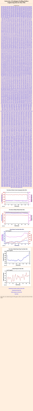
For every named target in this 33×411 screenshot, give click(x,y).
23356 (7, 181)
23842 (9, 185)
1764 (27, 32)
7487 (15, 81)
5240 (29, 55)
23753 (24, 184)
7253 (8, 79)
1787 (2, 34)
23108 (2, 180)
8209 (31, 92)
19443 (16, 148)
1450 (23, 25)
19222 (24, 146)
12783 (19, 128)
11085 (21, 109)
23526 (2, 183)
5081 (6, 47)
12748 (26, 126)
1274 (12, 22)
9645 (4, 102)
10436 (12, 104)
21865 (19, 166)
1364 (8, 25)
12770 (26, 127)
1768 (4, 33)
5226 (2, 55)
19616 (16, 149)
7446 (10, 81)
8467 (27, 96)
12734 (7, 126)
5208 (31, 53)
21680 (19, 164)
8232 (23, 93)
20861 (2, 159)
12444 (26, 115)
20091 (28, 152)
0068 (4, 9)
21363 (28, 161)
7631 (31, 84)
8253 (4, 94)
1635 (23, 29)
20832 (26, 158)
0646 (4, 13)
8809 (10, 98)
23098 (28, 179)
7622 (29, 84)
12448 (5, 116)
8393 (23, 95)
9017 (31, 98)
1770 (8, 33)
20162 (7, 154)
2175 (17, 36)
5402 (12, 61)
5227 (4, 55)
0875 (4, 16)
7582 (4, 83)
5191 (8, 53)
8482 (12, 97)
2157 (15, 35)
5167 (25, 51)
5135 (8, 50)
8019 (8, 88)
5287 (13, 57)
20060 (19, 152)
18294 (12, 138)
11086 (23, 109)
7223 (31, 78)
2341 (12, 38)
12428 (12, 115)
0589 (8, 12)
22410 (7, 172)
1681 (23, 30)
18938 (31, 143)
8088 (8, 89)
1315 (8, 23)
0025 (8, 7)
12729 (31, 125)
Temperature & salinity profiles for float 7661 (16, 288)
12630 (5, 122)
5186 (29, 52)
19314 (7, 147)
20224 (24, 154)
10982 (14, 106)
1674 (13, 30)
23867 (21, 185)
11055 (21, 108)
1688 (6, 31)
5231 (12, 55)
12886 (26, 130)
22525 (12, 173)
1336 (6, 24)
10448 (24, 104)
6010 (25, 63)
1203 (21, 21)
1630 (13, 29)
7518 (21, 81)
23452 (2, 182)
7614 (19, 84)
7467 (13, 81)
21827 (26, 165)
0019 (2, 7)
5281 (4, 57)
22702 (28, 174)
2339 (8, 38)
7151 (21, 76)
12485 (14, 118)
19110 (21, 145)
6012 (29, 63)
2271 (19, 37)
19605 (12, 149)
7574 (29, 82)
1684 (29, 30)
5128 (27, 49)
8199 (13, 92)
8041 (15, 88)
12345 (31, 111)
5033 (15, 44)
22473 (19, 172)
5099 (6, 48)
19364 (26, 147)
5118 (8, 49)
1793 (12, 34)
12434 (24, 115)
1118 (19, 18)
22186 (7, 170)
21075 (9, 160)
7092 (21, 75)
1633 (19, 29)
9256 (29, 99)
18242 (5, 138)
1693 (13, 31)
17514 (7, 134)
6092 (23, 64)
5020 (23, 43)
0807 (2, 14)
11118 (20, 111)
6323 (11, 68)
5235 (19, 55)
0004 (8, 6)
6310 (8, 68)
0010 (17, 6)
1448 (19, 25)
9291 (17, 100)
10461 (7, 105)
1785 (29, 33)
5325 (6, 59)
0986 (8, 17)
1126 (4, 19)
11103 (26, 110)
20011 (31, 151)
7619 (25, 84)
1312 (2, 23)
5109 (25, 48)
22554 (19, 173)
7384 (12, 80)
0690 (21, 13)
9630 (23, 101)
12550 (14, 119)
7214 (17, 78)
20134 (19, 153)
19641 (21, 149)
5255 (25, 56)
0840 (8, 15)
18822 (31, 142)
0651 (12, 13)
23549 (9, 183)
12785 (24, 128)
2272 (21, 37)
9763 (21, 103)
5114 (2, 49)
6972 (8, 74)
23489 (19, 182)
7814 (27, 86)
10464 (12, 105)
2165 (29, 35)
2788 (13, 39)
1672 (10, 30)
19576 (31, 148)
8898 (21, 98)
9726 (27, 102)
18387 (16, 139)
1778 (15, 33)
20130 (14, 153)
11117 (18, 111)
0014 (25, 6)
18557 (16, 140)
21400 (7, 162)
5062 (2, 46)
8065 (23, 88)
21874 (24, 166)
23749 (21, 184)
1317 (12, 23)
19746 (12, 150)
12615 (31, 120)
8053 (21, 88)
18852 (9, 143)
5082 (8, 47)
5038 (25, 44)
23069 (14, 179)
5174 (8, 52)
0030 (15, 7)
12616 (2, 121)
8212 (6, 93)
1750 (31, 31)
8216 (13, 93)
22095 (14, 169)
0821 (8, 14)
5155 (2, 51)
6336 (21, 68)
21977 (12, 168)
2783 (4, 39)
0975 (4, 17)
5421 (8, 62)
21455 (21, 162)
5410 (17, 61)
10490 (26, 105)
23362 (9, 181)
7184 (27, 77)
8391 (19, 95)
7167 (17, 77)
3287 (10, 42)
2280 (6, 38)
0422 (2, 10)
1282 (27, 22)
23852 (14, 185)
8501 (29, 97)
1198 (11, 21)
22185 (5, 170)
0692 (25, 13)
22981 (16, 178)
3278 (23, 41)
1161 (12, 20)
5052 (17, 45)
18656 (9, 141)
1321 (17, 23)
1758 (15, 32)
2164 (27, 35)
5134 (6, 50)
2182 (29, 36)
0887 (19, 16)
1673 (12, 30)
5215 (13, 54)
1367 (13, 25)
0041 (31, 7)
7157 (2, 77)
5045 (4, 45)
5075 (25, 46)
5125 (21, 49)
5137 (12, 50)
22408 (5, 172)
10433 (5, 104)
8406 (2, 96)
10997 (17, 107)
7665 (23, 85)
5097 (4, 48)
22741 (21, 175)
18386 (14, 139)
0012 (21, 6)
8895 (17, 98)
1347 (25, 24)
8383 (12, 95)
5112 (29, 48)
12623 (19, 121)
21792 (7, 165)
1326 (25, 23)
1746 (23, 31)
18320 (21, 138)
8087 (6, 89)
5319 (25, 58)
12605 (7, 120)
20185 (14, 154)
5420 (6, 62)
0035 (25, 7)
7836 (31, 86)
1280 (23, 22)
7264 (23, 79)
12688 (14, 124)
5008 (31, 42)
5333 (21, 59)
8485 (15, 97)
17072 (9, 131)
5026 (2, 44)
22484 (26, 172)
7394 (15, 80)
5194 (13, 53)
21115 (14, 160)
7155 (29, 76)
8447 (15, 96)
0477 (23, 10)
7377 (4, 80)
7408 (25, 80)
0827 (15, 14)
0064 (27, 8)
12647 (14, 123)
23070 (16, 179)
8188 (29, 91)
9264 (4, 100)
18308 (19, 138)
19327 (12, 147)
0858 (27, 15)
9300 (25, 100)
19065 (28, 144)
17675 (2, 135)
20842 (31, 158)
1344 (19, 24)
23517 (31, 182)
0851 (13, 15)
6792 (2, 72)
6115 (15, 65)
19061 (24, 144)
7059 (17, 74)
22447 (16, 172)
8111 (13, 89)
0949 (29, 16)
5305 (2, 58)
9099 (19, 99)
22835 (2, 177)
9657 (13, 102)
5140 (17, 50)
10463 (9, 105)
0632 (19, 12)
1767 (2, 33)
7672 (31, 85)
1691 (10, 31)
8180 (19, 91)
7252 (6, 79)
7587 (10, 83)
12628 (31, 121)
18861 (12, 143)
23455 (5, 182)
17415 (12, 133)
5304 (31, 57)
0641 (25, 12)
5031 (12, 44)
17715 (7, 135)
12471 (14, 117)
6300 (19, 67)
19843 (24, 150)
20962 (21, 159)
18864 (16, 143)
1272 (8, 22)
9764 (23, 103)
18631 (2, 141)
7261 (17, 79)
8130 (29, 89)
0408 (23, 9)
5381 (10, 60)
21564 (31, 163)
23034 (28, 178)
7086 (13, 75)
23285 (24, 180)
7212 (13, 78)
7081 (4, 75)
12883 (19, 130)
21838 (2, 166)
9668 (23, 102)
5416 (29, 61)
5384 (13, 60)
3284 (4, 42)
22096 (16, 169)
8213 (8, 93)
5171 (2, 52)
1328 (29, 23)
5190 (6, 53)
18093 (7, 137)
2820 (21, 40)
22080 (7, 169)
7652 (13, 85)
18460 (31, 139)
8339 (23, 94)
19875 (31, 150)
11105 (30, 110)
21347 (26, 161)
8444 (13, 96)
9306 (6, 101)
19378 (28, 147)
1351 (2, 25)
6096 (31, 64)
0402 (13, 9)
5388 (19, 60)
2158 (17, 35)
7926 (17, 87)
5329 (13, 59)
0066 (31, 8)
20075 (21, 152)
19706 (31, 149)
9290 (15, 100)
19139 (31, 145)
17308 (16, 132)
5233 (15, 55)
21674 (14, 164)
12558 (21, 119)
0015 (27, 6)
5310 (12, 58)
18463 (2, 140)
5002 (19, 42)
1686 (2, 31)
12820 (14, 129)
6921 (21, 73)
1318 (13, 23)
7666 (25, 85)
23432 (26, 181)
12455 (21, 116)
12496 (24, 118)
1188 (8, 21)
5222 (25, 54)
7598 (23, 83)
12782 (16, 128)
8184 (25, 91)
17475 (31, 133)
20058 (16, 152)
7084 (10, 75)
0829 (19, 14)
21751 (28, 164)
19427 (12, 148)
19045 (19, 144)
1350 (31, 24)
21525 (21, 163)
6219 (2, 66)
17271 (12, 132)
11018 (7, 108)
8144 (10, 90)
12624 (21, 121)
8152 (19, 90)
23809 (7, 185)
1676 (15, 30)
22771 (12, 176)
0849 (12, 15)
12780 (12, 128)
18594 (24, 140)
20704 (16, 158)
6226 (13, 66)
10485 (21, 105)
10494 (28, 105)
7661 (19, 85)
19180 (12, 146)
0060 (19, 8)
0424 (6, 10)
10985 (21, 106)
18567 (19, 140)
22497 (2, 173)
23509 (26, 182)
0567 (21, 11)
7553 (8, 82)
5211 (6, 54)
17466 (28, 133)
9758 (13, 103)
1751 (2, 32)
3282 (31, 41)
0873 (31, 15)
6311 (10, 68)
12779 (9, 128)
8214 (10, 93)
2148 (29, 34)
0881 (13, 16)
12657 (7, 124)
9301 (27, 100)
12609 (16, 120)
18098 (12, 137)
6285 (13, 67)
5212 (8, 54)
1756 (12, 32)
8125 (21, 89)
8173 (8, 91)
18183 (28, 137)
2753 (27, 38)
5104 (15, 48)
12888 (28, 130)
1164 (17, 20)
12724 (21, 125)
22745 (26, 175)
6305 (29, 67)
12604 (5, 120)
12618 (7, 121)
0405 (17, 9)
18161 (24, 137)
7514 (19, 81)
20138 (28, 153)
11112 (13, 111)
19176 (9, 146)
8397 (29, 95)
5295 (17, 57)
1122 (27, 18)
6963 (31, 73)
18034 (19, 136)
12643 (5, 123)
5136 (10, 50)
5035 (19, 44)
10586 (9, 106)
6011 (27, 63)
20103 (2, 153)
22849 (7, 177)
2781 (31, 38)
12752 (5, 127)
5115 (4, 49)
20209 (19, 154)
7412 (27, 80)
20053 (12, 152)
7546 (29, 81)
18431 (26, 139)
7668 (27, 85)
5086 (15, 47)
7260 (15, 79)
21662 (7, 164)
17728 (9, 135)
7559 (15, 82)
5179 (17, 52)
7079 (31, 74)
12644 (7, 123)
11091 (30, 109)
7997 (29, 87)
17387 (7, 133)
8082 (2, 89)
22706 (31, 174)
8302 (19, 94)
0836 (2, 15)
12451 (12, 116)
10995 (12, 107)
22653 (14, 174)
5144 (25, 50)
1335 (4, 24)
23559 (14, 183)
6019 (2, 64)
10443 (21, 104)
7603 (31, 83)
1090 (31, 17)
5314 (15, 58)
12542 (5, 119)
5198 (21, 53)
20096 (31, 152)
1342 (17, 24)
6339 (27, 68)
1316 (10, 23)
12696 (19, 124)
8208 (29, 92)
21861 (16, 166)
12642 (2, 123)
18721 (24, 141)
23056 (9, 179)
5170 (31, 51)
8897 (19, 98)
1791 (10, 34)
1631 (15, 29)
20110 (9, 153)
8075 (29, 88)
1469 (31, 25)
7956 (21, 87)
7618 (23, 84)
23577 (16, 183)
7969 (25, 87)
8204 (21, 92)
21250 (31, 160)
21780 (5, 165)
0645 (2, 13)
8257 (8, 94)
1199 (13, 21)
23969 (16, 186)
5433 (21, 62)
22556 (24, 173)
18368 (7, 139)
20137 (26, 153)
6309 (6, 68)
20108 (5, 153)
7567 (21, 82)
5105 (17, 48)
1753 (6, 32)
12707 (28, 124)
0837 (4, 15)
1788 (4, 34)
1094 (8, 18)
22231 (24, 170)
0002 (4, 6)
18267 (7, 138)
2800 (4, 40)
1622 (4, 29)
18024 (14, 136)
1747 (25, 31)
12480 (2, 118)
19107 (19, 145)
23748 (19, 184)
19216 (21, 146)
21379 (2, 162)
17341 (28, 132)
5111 (27, 48)
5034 (17, 44)
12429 (14, 115)
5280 (2, 57)
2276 (29, 37)
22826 (28, 176)
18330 (28, 138)
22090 (12, 169)
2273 (23, 37)
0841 (10, 15)
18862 (14, 143)
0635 (21, 12)
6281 (6, 67)
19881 (5, 151)
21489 (7, 163)
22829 (31, 176)
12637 (21, 122)
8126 (23, 89)
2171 (10, 36)
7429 (6, 81)
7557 (12, 82)
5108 (23, 48)
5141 (19, 50)
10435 (9, 104)
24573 (28, 186)
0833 (27, 14)
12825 (26, 129)
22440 (12, 172)
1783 (25, 33)
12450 (9, 116)
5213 (10, 54)
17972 (5, 136)
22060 (31, 168)
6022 (8, 64)
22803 (21, 176)
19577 (2, 149)
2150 (2, 35)
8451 (19, 96)
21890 (7, 167)
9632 (27, 101)
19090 (14, 145)
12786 (26, 128)
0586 (6, 12)
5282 (6, 57)
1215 (27, 21)
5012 (8, 43)
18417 (24, 139)
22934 (26, 177)
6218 (31, 65)
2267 (12, 37)
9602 (21, 101)
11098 (14, 110)
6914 (8, 73)
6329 (15, 68)
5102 (12, 48)
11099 (17, 110)
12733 (5, 126)
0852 (15, 15)
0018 (31, 6)
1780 (19, 33)
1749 (29, 31)
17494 (5, 134)
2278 (2, 38)
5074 (23, 46)
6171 (23, 65)
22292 (24, 171)
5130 (29, 49)
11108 (6, 111)
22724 (9, 175)
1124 (31, 18)
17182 (28, 131)
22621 (7, 174)
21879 (28, 166)
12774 (31, 127)
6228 (17, 66)
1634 (21, 29)
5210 (4, 54)
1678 (19, 30)
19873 (28, 150)
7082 (6, 75)
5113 (31, 48)
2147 (27, 34)
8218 (17, 93)
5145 (27, 50)
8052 (19, 88)
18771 (12, 142)
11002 (21, 107)
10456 (31, 104)
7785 (21, 86)
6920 (19, 73)
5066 (10, 46)
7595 (17, 83)
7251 (4, 79)
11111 (11, 111)
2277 (31, 37)
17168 (24, 131)
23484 (16, 182)
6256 (23, 66)
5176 (12, 52)
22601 (2, 174)
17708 (5, 135)
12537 (28, 118)
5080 (4, 47)
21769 (2, 165)
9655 (12, 102)
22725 (12, 175)
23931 (31, 185)
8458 (21, 96)
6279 (2, 67)
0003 (6, 6)
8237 (25, 93)
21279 (5, 161)
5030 (10, 44)
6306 (31, 67)
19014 (9, 144)
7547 (31, 81)
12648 (16, 123)
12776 (5, 128)
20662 (7, 158)
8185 (27, 91)
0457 (17, 10)
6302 (23, 67)
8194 (6, 92)
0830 (21, 14)
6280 (4, 67)
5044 (2, 45)
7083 (8, 75)
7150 (19, 76)
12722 (16, 125)
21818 (21, 165)
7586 (8, 83)
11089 (26, 109)
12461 (5, 117)
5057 (25, 45)
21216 (28, 160)
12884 (21, 130)
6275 (25, 66)
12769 (24, 127)
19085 (12, 145)
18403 (21, 139)
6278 (31, 66)
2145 (23, 34)
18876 (19, 143)
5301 (25, 57)
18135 (21, 137)
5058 (27, 45)
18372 (9, 139)
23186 (14, 180)
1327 (27, 23)
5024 (29, 43)
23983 (19, 186)
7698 (10, 86)
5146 (29, 50)
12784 (21, 128)
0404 (15, 9)
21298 (16, 161)
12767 (19, 127)
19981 (19, 151)
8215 (11, 93)
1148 (17, 19)
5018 (19, 43)
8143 (8, 90)
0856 (23, 15)
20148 (2, 154)
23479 (12, 182)
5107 (21, 48)
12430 (16, 115)
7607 (8, 84)
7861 (12, 87)
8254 (6, 94)
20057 (14, 152)
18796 (19, 142)
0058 (15, 8)
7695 (8, 86)
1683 (27, 30)
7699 (12, 86)
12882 (16, 130)
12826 (28, 129)
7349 (29, 79)
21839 (5, 166)
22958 (5, 178)
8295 (17, 94)
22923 (24, 177)
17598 (24, 134)
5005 (25, 42)
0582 (2, 12)
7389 (13, 80)
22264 (9, 171)
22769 (9, 176)
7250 (2, 79)
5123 (17, 49)
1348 (27, 24)
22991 (21, 178)
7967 (23, 87)
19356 (21, 147)
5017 (17, 43)
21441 (19, 162)
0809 (4, 14)
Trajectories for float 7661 (16, 290)
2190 (8, 37)
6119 (19, 65)
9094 (13, 99)
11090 (28, 109)
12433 (21, 115)
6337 (23, 68)
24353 (24, 186)
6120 (21, 65)
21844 (7, 166)
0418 (25, 9)
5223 (27, 54)
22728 (14, 175)
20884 (5, 159)
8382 (10, 95)
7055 (15, 74)
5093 (29, 47)
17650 (31, 134)
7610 (12, 84)
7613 (17, 84)
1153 (27, 19)
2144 (21, 34)
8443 (12, 96)
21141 (19, 160)
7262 (19, 79)
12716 (12, 125)
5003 (21, 42)
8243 (27, 93)
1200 (15, 21)
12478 (28, 117)
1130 (12, 19)
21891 (9, 167)
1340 (13, 24)
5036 (21, 44)
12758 (14, 127)
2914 (6, 41)
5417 (31, 61)
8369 (27, 94)
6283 (10, 67)
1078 (19, 17)
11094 (7, 110)
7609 (10, 84)
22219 (21, 170)
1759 (17, 32)
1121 (25, 18)
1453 (29, 25)
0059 (17, 8)
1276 (15, 22)
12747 (24, 126)
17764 (12, 135)
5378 (6, 60)
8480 (8, 97)
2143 (19, 34)
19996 (24, 151)
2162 (23, 35)
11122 (24, 111)
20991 (31, 159)
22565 (26, 173)
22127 (21, 169)
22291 (21, 171)
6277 (29, 66)
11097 (12, 110)
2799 (2, 40)
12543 (7, 119)
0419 (27, 9)
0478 (25, 10)
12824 (24, 129)
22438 (9, 172)
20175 (12, 154)
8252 (2, 94)
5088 (19, 47)
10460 (5, 105)
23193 (16, 180)
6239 (21, 66)
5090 (23, 47)
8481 (10, 97)
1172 (2, 21)
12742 (16, 126)
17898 (24, 135)
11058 (26, 108)
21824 (24, 165)
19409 (7, 148)
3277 (21, 41)
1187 (6, 21)
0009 (15, 6)
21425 (12, 162)
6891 (6, 73)
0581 (31, 11)
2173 (13, 36)
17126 (14, 131)
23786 (31, 184)
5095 (2, 48)
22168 (31, 169)
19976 (16, 151)
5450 (8, 63)
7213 (15, 78)
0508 (4, 11)
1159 (8, 20)
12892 (2, 131)
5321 (29, 58)
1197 (9, 21)
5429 (19, 62)
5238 (25, 55)
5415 (27, 61)
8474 (2, 97)
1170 (29, 20)
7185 (29, 77)
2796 (27, 39)
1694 (15, 31)
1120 (23, 18)
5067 (12, 46)
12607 (12, 120)
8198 (12, 92)
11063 (30, 108)
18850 (7, 143)
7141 (15, 76)
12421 (2, 115)
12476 (24, 117)
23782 (28, 184)
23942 (5, 186)
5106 (19, 48)
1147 (15, 19)
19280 (28, 146)
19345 (16, 147)
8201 (17, 92)
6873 (13, 72)
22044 (26, 168)
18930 (28, 143)
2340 (10, 38)
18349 (2, 139)
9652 (10, 102)
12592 (31, 119)
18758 (5, 142)
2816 (13, 40)
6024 (12, 64)
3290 (15, 42)
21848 (12, 166)
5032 (13, 44)
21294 (14, 161)
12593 (2, 120)
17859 (16, 135)
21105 (12, 160)
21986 (16, 168)
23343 (5, 181)
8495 (21, 97)
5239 (27, 55)
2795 (25, 39)
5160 (12, 51)
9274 (10, 100)
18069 (31, 136)
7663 (21, 85)
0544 (11, 11)
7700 (13, 86)
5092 (27, 47)
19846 (26, 150)
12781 (14, 128)
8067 (27, 88)
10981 (12, 106)
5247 (12, 56)
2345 (19, 38)
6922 (23, 73)
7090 (19, 75)
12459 (31, 116)
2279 (4, 38)
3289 (13, 42)
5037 (23, 44)
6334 (17, 68)
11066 (5, 109)
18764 (9, 142)
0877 (8, 16)
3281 (29, 41)
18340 (31, 138)
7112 (4, 76)
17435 (21, 133)
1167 (23, 20)
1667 (31, 29)
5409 (15, 61)
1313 (4, 23)
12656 (5, 124)
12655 (2, 124)
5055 (21, 45)
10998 (19, 107)
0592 (12, 12)
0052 (4, 8)
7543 (27, 81)
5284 (10, 57)
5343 (27, 59)
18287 (9, 138)
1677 (17, 30)
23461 (7, 182)
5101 (10, 48)
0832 (25, 14)
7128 (8, 76)
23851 (12, 185)
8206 (25, 92)
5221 (23, 54)
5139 (15, 50)
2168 (4, 36)
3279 (25, 41)
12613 (26, 120)
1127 (6, 19)
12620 (12, 121)
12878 (7, 130)
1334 (2, 24)
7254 (10, 79)
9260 (2, 100)
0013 (23, 6)
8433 (8, 96)
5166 (23, 51)
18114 (19, 137)
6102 (10, 65)
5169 (29, 51)
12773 (28, 127)
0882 (15, 16)
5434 (23, 62)
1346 (23, 24)
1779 (17, 33)
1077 (17, 17)
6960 (29, 73)
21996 (19, 168)
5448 (4, 63)
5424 (13, 62)
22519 (9, 173)
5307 (6, 58)
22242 (28, 170)
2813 (8, 40)
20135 (21, 153)
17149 (19, 131)
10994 (9, 107)
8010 (6, 88)
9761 (17, 103)
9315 (13, 101)
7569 (25, 82)
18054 (24, 136)
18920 (26, 143)
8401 (31, 95)
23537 (7, 183)
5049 (12, 45)
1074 (12, 17)
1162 (13, 20)
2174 (15, 36)
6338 (25, 68)
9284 (13, 100)
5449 (6, 63)
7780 (19, 86)
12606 (9, 120)
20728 (21, 158)
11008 (28, 107)
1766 (31, 32)
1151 (23, 19)
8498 (25, 97)
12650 (21, 123)
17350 (31, 132)
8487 (19, 97)
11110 (8, 111)
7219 (23, 78)
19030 (16, 144)
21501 (14, 163)
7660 (17, 85)
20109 (7, 153)
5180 (19, 52)
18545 (12, 140)
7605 (4, 84)
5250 (17, 56)
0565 (17, 11)
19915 (7, 151)
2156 (13, 35)
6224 (10, 66)
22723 (7, 175)
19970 (14, 151)
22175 (2, 170)
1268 (2, 22)
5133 (4, 50)
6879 (19, 72)
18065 (28, 136)
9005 (27, 98)
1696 (19, 31)
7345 (27, 79)
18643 (5, 141)
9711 (25, 102)
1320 (15, 23)
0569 (25, 11)
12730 (2, 126)
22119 (19, 169)
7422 (31, 80)
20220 (21, 154)
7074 (25, 74)
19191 (14, 146)
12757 (12, 127)
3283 (2, 42)
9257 (31, 99)
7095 (23, 75)
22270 (12, 171)
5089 (21, 47)
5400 (8, 61)
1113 (10, 18)
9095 (15, 99)
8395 (27, 95)
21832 (28, 165)
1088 (27, 17)
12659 (12, 124)
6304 (27, 67)
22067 (5, 169)
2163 (25, 35)
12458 (28, 116)
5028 (6, 44)
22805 (24, 176)
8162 (23, 90)
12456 (24, 116)
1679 (21, 30)
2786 (10, 39)
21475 (28, 162)
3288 (12, 42)
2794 (23, 39)
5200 (25, 53)
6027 (17, 64)
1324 (23, 23)
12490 (19, 118)
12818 (9, 129)
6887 (31, 72)
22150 (24, 169)
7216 (21, 78)
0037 (27, 7)
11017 (5, 108)
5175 (10, 52)
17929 (28, 135)
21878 (26, 166)
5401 (10, 61)
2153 (8, 35)
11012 (31, 107)
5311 (13, 58)
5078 (31, 46)
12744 (19, 126)
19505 (24, 148)
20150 (5, 154)
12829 (5, 130)
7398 (17, 80)
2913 (4, 41)
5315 (17, 58)
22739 (19, 175)
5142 (21, 50)
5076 (27, 46)
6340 (29, 68)
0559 (13, 11)
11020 (12, 108)
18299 (14, 138)
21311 (21, 161)
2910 (29, 40)
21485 (2, 163)
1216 (29, 21)
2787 (12, 39)
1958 (15, 34)
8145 (12, 90)
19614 (14, 149)
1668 (2, 30)
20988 (28, 159)
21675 (16, 164)
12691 (16, 124)
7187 (2, 78)
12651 (24, 123)
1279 (21, 22)
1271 (6, 22)
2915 (8, 41)
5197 (19, 53)
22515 (7, 173)
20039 (2, 152)
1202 (19, 21)
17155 (21, 131)
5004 (23, 42)
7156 (31, 76)
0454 (12, 10)
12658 (9, 124)
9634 (29, 101)
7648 (10, 85)
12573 (26, 119)
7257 (12, 79)
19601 (9, 149)
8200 (15, 92)
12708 (31, 124)
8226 (21, 93)
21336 (24, 161)
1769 (6, 33)
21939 (26, 167)
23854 (16, 185)
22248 (2, 171)
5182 (23, 52)
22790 (19, 176)
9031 (6, 99)
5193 (12, 53)
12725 (24, 125)
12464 (9, 117)
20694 (12, 158)
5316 (19, 58)
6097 (2, 65)
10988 (28, 106)
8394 (25, 95)
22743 (24, 175)
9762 (19, 103)
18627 (31, 140)
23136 (7, 180)
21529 (24, 163)
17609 (26, 134)
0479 (27, 10)
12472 (16, 117)
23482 (14, 182)
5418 (2, 62)
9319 (17, 101)
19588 (5, 149)
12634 (14, 122)
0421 (31, 9)
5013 (10, 43)
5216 (15, 54)
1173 (4, 21)
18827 (2, 143)
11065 (2, 109)
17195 (31, 131)
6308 (4, 68)
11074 (9, 109)
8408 (4, 96)
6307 (2, 68)
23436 (28, 181)
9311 (8, 101)
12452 (14, 116)
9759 (15, 103)
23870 (24, 185)
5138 (13, 50)
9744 (31, 102)
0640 (23, 12)
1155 (31, 19)
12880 (12, 130)
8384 (13, 95)
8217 (15, 93)
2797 (29, 39)
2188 (4, 37)
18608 (28, 140)
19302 (5, 147)
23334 (31, 180)
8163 (25, 90)
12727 (26, 125)
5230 (10, 55)
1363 (6, 25)
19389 (31, 147)
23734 (16, 184)
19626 (19, 149)
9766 (27, 103)
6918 (15, 73)
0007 (13, 6)
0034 (23, 7)
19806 (19, 150)
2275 (27, 37)
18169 (26, 137)
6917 (13, 73)
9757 (11, 103)
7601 (29, 83)
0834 (29, 14)
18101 (14, 137)
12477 (26, 117)
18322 (26, 138)
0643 (29, 12)
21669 (12, 164)
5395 (29, 60)
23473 (9, 182)
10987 (26, 106)
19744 (9, 150)
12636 (19, 122)
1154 (29, 19)
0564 (15, 11)
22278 (16, 171)
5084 (12, 47)
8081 (31, 88)
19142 (2, 146)
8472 (31, 96)
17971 (2, 136)
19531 (28, 148)
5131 (31, 49)
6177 (25, 65)
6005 (21, 63)
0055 (10, 8)
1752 (4, 32)
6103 (12, 65)
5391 (25, 60)
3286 (8, 42)
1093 (6, 18)
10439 (16, 104)
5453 (13, 63)
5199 (23, 53)
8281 (13, 94)
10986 (24, 106)
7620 (27, 84)
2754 (29, 38)
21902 (14, 167)
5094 (31, 47)
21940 (28, 167)
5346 (31, 59)
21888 (5, 167)
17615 (28, 134)
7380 (8, 80)
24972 (21, 187)
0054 (8, 8)
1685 (31, 30)
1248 (31, 21)
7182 (23, 77)
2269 (15, 37)
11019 (9, 108)
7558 (13, 82)
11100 (19, 110)
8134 (31, 89)
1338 (10, 24)
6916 (12, 73)
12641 (31, 122)
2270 (17, 37)
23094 (26, 179)
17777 (14, 135)
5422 (10, 62)
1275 (13, 22)
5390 (23, 60)
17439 (24, 133)
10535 (7, 106)
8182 (21, 91)
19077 (9, 145)
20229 (26, 154)
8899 (23, 98)
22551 (16, 173)
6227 (15, 66)
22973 (14, 178)
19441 (14, 148)
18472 (5, 140)
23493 (21, 182)
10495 (31, 105)
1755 (10, 32)
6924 (27, 73)
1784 (27, 33)
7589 (12, 83)
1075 (13, 17)
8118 (15, 89)
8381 (8, 95)
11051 (14, 108)
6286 (15, 67)
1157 (4, 20)
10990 (2, 107)
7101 (27, 75)
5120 (11, 49)
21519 (19, 163)
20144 (31, 153)
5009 (2, 43)
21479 (31, 162)
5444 (27, 62)
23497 (24, 182)
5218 (19, 54)
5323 (2, 59)
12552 (19, 119)
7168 (19, 77)
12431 (19, 115)
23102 (31, 179)
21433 (14, 162)
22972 (12, 178)
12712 (7, 125)
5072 (19, 46)
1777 (13, 33)
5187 (31, 52)
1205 (25, 21)
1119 (21, 18)
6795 (8, 72)
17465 (26, 133)
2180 (25, 36)
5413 (23, 61)
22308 (26, 171)
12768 (21, 127)
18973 (2, 144)
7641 (4, 85)
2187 (2, 37)
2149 (31, 34)
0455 (13, 10)
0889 (23, 16)
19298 (2, 147)
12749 (28, 126)
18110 (16, 137)
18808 (21, 142)
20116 (12, 153)
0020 (4, 7)
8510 (31, 97)
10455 (28, 104)
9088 (8, 99)
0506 (31, 10)
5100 (8, 48)
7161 (10, 77)
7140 (13, 76)
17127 (16, 131)
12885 (24, 130)
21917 (21, 167)
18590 (21, 140)
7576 (31, 82)
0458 (19, 10)
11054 (19, 108)
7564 (19, 82)
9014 (29, 98)
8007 (2, 88)
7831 (29, 86)
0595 (17, 12)
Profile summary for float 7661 (16, 292)
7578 (2, 83)
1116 (15, 18)
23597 (24, 183)
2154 (10, 35)
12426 (9, 115)
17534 (12, 134)
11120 (22, 111)
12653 (28, 123)
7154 (27, 76)
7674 (2, 86)
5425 (15, 62)
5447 (2, 63)
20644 (2, 158)
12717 (14, 125)
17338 (26, 132)
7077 (27, 74)
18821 (28, 142)
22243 (31, 170)
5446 (31, 62)
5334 (23, 59)
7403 (21, 80)
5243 (4, 56)
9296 (23, 100)
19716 (2, 150)
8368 (25, 94)
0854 (19, 15)
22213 (16, 170)
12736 (9, 126)
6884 (27, 72)
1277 (17, 22)
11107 (4, 111)
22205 (12, 170)
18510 (9, 140)
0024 (6, 7)
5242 (2, 56)
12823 (21, 129)
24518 (26, 186)
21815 (19, 165)
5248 (13, 56)
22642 (12, 174)
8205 (23, 92)
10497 (2, 106)
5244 (6, 56)
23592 (19, 183)
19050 (21, 144)
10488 (24, 105)
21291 (12, 161)
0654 (15, 13)
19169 (7, 146)
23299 (26, 180)
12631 (7, 122)
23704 (9, 184)
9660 (17, 102)
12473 (19, 117)
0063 (25, 8)
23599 (26, 183)
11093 (5, 110)
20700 (14, 158)
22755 (2, 176)
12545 (9, 119)
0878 (10, 16)
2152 (6, 35)
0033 (21, 7)
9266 (8, 100)
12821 (16, 129)
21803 (9, 165)
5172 (4, 52)
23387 (14, 181)
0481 (29, 10)
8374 (31, 94)
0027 (10, 7)
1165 (19, 20)
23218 (19, 180)
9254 (27, 99)
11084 (19, 109)
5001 (17, 42)
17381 (5, 133)
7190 (8, 78)
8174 (10, 91)
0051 (2, 8)
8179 (17, 91)
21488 (5, 163)
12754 (7, 127)
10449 (26, 104)
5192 (10, 53)
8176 (13, 91)
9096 (17, 99)
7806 (25, 86)
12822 (19, 129)
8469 (29, 96)
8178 (15, 91)
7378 (6, 80)
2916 (10, 41)
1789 (6, 34)
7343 (25, 79)
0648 (6, 13)
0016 (29, 6)
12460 (2, 117)
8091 (10, 89)
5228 (6, 55)
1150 (21, 19)
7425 (2, 81)
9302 (29, 100)
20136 (24, 153)
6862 (10, 72)
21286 (9, 161)
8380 (6, 95)
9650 (8, 102)
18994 (5, 144)
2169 (6, 36)
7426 (4, 81)
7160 (8, 77)
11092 (2, 110)
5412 (21, 61)
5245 (8, 56)
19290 (31, 146)
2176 (19, 36)
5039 (27, 44)
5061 (31, 45)
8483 (13, 97)
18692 (16, 141)
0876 (6, 16)
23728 (14, 184)
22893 (16, 177)
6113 (13, 65)
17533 (9, 134)
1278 (19, 22)
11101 (21, 110)
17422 (14, 133)
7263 (21, 79)
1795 (13, 34)
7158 (4, 77)
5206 (27, 53)
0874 (2, 16)
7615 (21, 84)
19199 (16, 146)
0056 (12, 8)
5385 (15, 60)
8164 (27, 90)
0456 (15, 10)
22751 (28, 175)
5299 (21, 57)
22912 (19, 177)
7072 (23, 74)
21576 (2, 164)
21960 (2, 168)
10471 (16, 105)
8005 (31, 87)
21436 (16, 162)
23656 (5, 184)
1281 (25, 22)
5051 (15, 45)
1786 (31, 33)
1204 (23, 21)
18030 (16, 136)
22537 (14, 173)
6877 (17, 72)
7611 (13, 84)
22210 (14, 170)
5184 (27, 52)
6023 (10, 64)
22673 (19, 174)
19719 (5, 150)
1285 (29, 22)
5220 (21, 54)
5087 (17, 47)
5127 (25, 49)
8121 (17, 89)
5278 (29, 56)
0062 (23, 8)
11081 (14, 109)
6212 (29, 65)
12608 (14, 120)
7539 (25, 81)
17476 (2, 134)
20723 (19, 158)
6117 (17, 65)
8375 (2, 95)
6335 (19, 68)
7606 (6, 84)
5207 (29, 53)
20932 (16, 159)
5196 (17, 53)
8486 (17, 97)
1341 (15, 24)
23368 (12, 181)
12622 (16, 121)
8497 (23, 97)
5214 (11, 54)
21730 (26, 164)
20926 (14, 159)
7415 (29, 80)
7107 (2, 76)
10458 (2, 105)
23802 (2, 185)
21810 (14, 165)
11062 (28, 108)
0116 (8, 9)
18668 (12, 141)
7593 (13, 83)
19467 (21, 148)
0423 (4, 10)
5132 (2, 50)
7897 (13, 87)
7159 (6, 77)
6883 (25, 72)
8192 (2, 92)
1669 (4, 30)
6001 (17, 63)
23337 (2, 181)
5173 (6, 52)
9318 (15, 101)
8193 (4, 92)
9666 (21, 102)
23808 (5, 185)
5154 (31, 50)
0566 (19, 11)
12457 (26, 116)
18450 (28, 139)
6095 (29, 64)
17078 (12, 131)
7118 (6, 76)
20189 (16, 154)
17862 (19, 135)
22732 (16, 175)
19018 (14, 144)
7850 (8, 87)
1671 (8, 30)
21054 (7, 160)
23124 (5, 180)
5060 (29, 45)
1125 (2, 19)
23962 (14, 186)
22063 (2, 169)
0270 (10, 9)
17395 (9, 133)
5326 (8, 59)
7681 (4, 86)
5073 (21, 46)
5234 (17, 55)
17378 (2, 133)
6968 (4, 74)
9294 (21, 100)
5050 (13, 45)
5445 (29, 62)
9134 (25, 99)
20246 (31, 154)
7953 (19, 87)
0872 (29, 15)
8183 (23, 91)
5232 (13, 55)
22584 (31, 173)
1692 (12, 31)
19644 (24, 149)
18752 (2, 142)
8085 (4, 89)
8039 (13, 88)
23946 (9, 186)
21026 (5, 160)
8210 (2, 93)
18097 (9, 137)
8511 (2, 98)
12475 (21, 117)
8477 (6, 97)
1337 (8, 24)
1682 (25, 30)
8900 (25, 98)
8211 (4, 93)
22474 (21, 172)
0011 (19, 6)
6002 (19, 63)
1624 (8, 29)
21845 (9, 166)
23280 (21, 180)
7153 (25, 76)
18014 (12, 136)
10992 (7, 107)
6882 (23, 72)
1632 (17, 29)
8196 (8, 92)
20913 (9, 159)
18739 (31, 141)
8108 (12, 89)
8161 (21, 90)
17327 (21, 132)
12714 (9, 125)
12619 (9, 121)
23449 (31, 181)
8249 (31, 93)
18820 (26, 142)
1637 (25, 29)
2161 (21, 35)
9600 (19, 101)
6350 (31, 68)
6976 (12, 74)
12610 (19, 120)
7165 (13, 77)
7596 (19, 83)
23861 (19, 185)
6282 (8, 67)
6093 (25, 64)
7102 (29, 75)
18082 (5, 137)
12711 (5, 125)
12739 (12, 126)
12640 (28, 122)
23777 (26, 184)
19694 (28, 149)
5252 (21, 56)
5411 (19, 61)
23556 (12, 183)
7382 (10, 80)
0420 (29, 9)
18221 (31, 137)
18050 (21, 136)
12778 (7, 128)
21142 (21, 160)
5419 (4, 62)
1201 (17, 21)
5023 (27, 43)
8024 (10, 88)
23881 (26, 185)
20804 (24, 158)
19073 (7, 145)
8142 (6, 90)
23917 (28, 185)
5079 (2, 47)
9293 (19, 100)
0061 (21, 8)
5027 (4, 44)
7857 (10, 87)
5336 (25, 59)
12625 (24, 121)
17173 (26, 131)
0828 (17, 14)
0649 (8, 13)
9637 (31, 101)
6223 (8, 66)
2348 (25, 38)
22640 (9, 174)
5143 (23, 50)
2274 (25, 37)
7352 (31, 79)
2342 (13, 38)
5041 (31, 44)
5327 (10, 59)
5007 (29, 42)
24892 (19, 187)
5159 (10, 51)
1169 (27, 20)
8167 (2, 91)
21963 (5, 168)
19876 (2, 151)
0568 (23, 11)
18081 (2, 137)
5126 (23, 49)
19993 (21, 151)
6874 (15, 72)
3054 (15, 41)
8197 (10, 92)
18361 (5, 139)
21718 (24, 164)
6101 (8, 65)
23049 (2, 179)
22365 (28, 171)
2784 (6, 39)
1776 (12, 33)
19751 (14, 150)
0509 (6, 11)
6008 (23, 63)
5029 (8, 44)
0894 (27, 16)
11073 (7, 109)
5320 (27, 58)
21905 (16, 167)
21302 (19, 161)
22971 (9, 178)
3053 (13, 41)
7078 (29, 74)
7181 (21, 77)
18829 (5, 143)
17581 (21, 134)
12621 (14, 121)
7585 (6, 83)
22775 (14, 176)
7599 (25, 83)
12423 (5, 115)
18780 (14, 142)
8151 (17, 90)
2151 (4, 35)
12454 (19, 116)
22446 (14, 172)
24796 (16, 187)
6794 (6, 72)
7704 (15, 86)
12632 (9, 122)
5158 (8, 51)
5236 (21, 55)
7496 (17, 81)
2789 (15, 39)
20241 (28, 154)
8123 (19, 89)
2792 (21, 39)
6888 (2, 73)
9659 (15, 102)
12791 (5, 129)
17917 (26, 135)
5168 (27, 51)
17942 (31, 135)
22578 (28, 173)
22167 (28, 169)
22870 (12, 177)
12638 (24, 122)
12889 (31, 130)
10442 (19, 104)
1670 (6, 30)
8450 (17, 96)
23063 (12, 179)
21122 (16, 160)
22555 (21, 173)
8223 (19, 93)
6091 (21, 64)
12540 (31, 118)
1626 (12, 29)
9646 (6, 102)
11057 (23, 108)
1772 (10, 33)
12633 (12, 122)
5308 (8, 58)
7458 (12, 81)
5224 (29, 54)
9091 (10, 99)
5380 (8, 60)
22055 (28, 168)
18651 (7, 141)
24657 (12, 187)
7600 (27, 83)
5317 (21, 58)
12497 (26, 118)
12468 (12, 117)
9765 (25, 103)
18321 (24, 138)
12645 (9, 123)
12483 (9, 118)
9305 (4, 101)
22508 (5, 173)
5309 (10, 58)
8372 (29, 94)
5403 (13, 61)
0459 (21, 10)
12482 (7, 118)
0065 (29, 8)
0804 (29, 13)
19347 (19, 147)
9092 (12, 99)
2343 (15, 38)
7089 (17, 75)
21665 (9, 164)
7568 (23, 82)
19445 (19, 148)
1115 (14, 18)
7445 (8, 81)
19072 (5, 145)
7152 (23, 76)
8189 (31, 91)
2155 (12, 35)
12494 (21, 118)
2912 (2, 41)
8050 (17, 88)
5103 (14, 48)
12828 (2, 130)
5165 (21, 51)
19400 (2, 148)
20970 (24, 159)
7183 (25, 77)
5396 (31, 60)
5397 (2, 61)
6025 (13, 64)
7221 (27, 78)
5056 (23, 45)
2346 (21, 38)
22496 (31, 172)
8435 (10, 96)
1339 (12, 24)
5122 (15, 49)
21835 (31, 165)
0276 (11, 9)
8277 (10, 94)
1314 (6, 23)
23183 (12, 180)
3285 (6, 42)
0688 (17, 13)
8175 (12, 91)
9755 (9, 103)
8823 (13, 98)
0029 (13, 7)
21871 (21, 166)
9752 (5, 103)
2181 (27, 36)
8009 (4, 88)
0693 (27, 13)
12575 (28, 119)
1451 (25, 25)
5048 (10, 45)
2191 (10, 37)
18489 (7, 140)
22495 (28, 172)
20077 (24, 152)
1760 (19, 32)
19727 (7, 150)
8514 (4, 98)
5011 (6, 43)
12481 (5, 118)
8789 (6, 98)
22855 (9, 177)
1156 (2, 20)
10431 (2, 104)
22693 (26, 174)
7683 (6, 86)
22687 (24, 174)
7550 (4, 82)
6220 (4, 66)
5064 (6, 46)
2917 (12, 41)
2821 (23, 40)
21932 (24, 167)
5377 (4, 60)
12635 (16, 122)
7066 (19, 74)
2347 (23, 38)
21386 (5, 162)
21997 (21, 168)
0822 (10, 14)
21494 (9, 163)
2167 (2, 36)
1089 (29, 17)
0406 (19, 9)
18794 (16, 142)
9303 (31, 100)
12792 (7, 129)
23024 (24, 178)
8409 (6, 96)
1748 (27, 31)
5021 (25, 43)
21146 (23, 160)
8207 (27, 92)
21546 (28, 163)
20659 (5, 158)
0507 (2, 11)
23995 (21, 186)
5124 (19, 49)
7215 (19, 78)
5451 (10, 63)
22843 (5, 177)
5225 (31, 54)
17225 (2, 132)
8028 (12, 88)
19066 (31, 144)
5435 (25, 62)
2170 (8, 36)
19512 (26, 148)
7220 (25, 78)
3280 (27, 41)
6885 (29, 72)
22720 (5, 175)
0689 (19, 13)
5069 (15, 46)
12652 (26, 123)
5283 (8, 57)
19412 (9, 148)
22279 (19, 171)
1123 (29, 18)
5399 (6, 61)
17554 (19, 134)
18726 (26, 141)
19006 (7, 144)
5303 (29, 57)
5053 (19, 45)
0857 (25, 15)
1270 (4, 22)
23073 (21, 179)
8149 (15, 90)
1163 (15, 20)
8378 (4, 95)
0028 (12, 7)
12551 (16, 119)
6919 (17, 73)
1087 (25, 17)
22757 (5, 176)
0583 (4, 12)
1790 (8, 34)
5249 (15, 56)
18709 (21, 141)
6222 (6, 66)
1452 (27, 25)
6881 (21, 72)
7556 (10, 82)
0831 (23, 14)
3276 (19, 41)
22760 (7, 176)
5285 (12, 57)
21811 (16, 165)
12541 (2, 119)
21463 (24, 162)
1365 (10, 25)
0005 (10, 6)
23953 (12, 186)
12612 (24, 120)
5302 (27, 57)
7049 (13, 74)
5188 (2, 53)
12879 (9, 130)
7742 (17, 86)
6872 (12, 72)
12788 (31, 128)
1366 (12, 25)
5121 (13, 49)
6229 (19, 66)
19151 (5, 146)
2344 (17, 38)
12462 (7, 117)
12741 (14, 126)
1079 (21, 17)
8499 (27, 97)
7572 (27, 82)
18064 (26, 136)
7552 (6, 82)
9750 (4, 103)
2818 (17, 40)
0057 (13, 8)
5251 (19, 56)
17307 (14, 132)
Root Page (16, 293)
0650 (10, 13)
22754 (31, 175)
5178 (15, 52)
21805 (12, 165)
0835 (31, 14)
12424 (7, 115)
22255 (5, 171)
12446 (31, 115)
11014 (2, 108)
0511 (10, 11)
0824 (13, 14)
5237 (23, 55)
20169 (9, 154)
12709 (2, 125)
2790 (17, 39)
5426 (17, 62)
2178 (21, 36)
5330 (15, 59)
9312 (10, 101)
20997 (2, 160)
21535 (26, 163)
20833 (28, 158)
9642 (2, 102)
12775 (2, 128)
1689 (8, 31)
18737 (28, 141)
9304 (2, 101)
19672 (26, 149)
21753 (31, 164)
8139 (4, 90)
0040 (29, 7)
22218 (19, 170)
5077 (29, 46)
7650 (12, 85)
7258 (13, 79)
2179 (23, 36)
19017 (12, 144)
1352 (4, 25)
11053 (16, 108)
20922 (12, 159)
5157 (6, 51)
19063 (26, 144)
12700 (21, 124)
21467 (26, 162)
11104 (28, 110)
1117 (17, 18)
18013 (9, 136)
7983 (27, 87)
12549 (12, 119)
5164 (19, 51)
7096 (25, 75)
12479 (31, 117)
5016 (15, 43)
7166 (15, 77)
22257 (7, 171)
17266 (7, 132)
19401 (5, 148)
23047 (31, 178)
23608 (28, 183)
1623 (6, 29)
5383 (12, 60)
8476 (4, 97)
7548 (2, 82)
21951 (31, 167)
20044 (9, 152)
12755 (9, 127)
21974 (9, 168)
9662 (19, 102)
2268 (13, 37)
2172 (12, 36)
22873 (14, 177)
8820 (11, 98)
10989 (31, 106)
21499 (12, 163)
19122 (26, 145)
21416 (9, 162)
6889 (4, 73)
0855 (21, 15)
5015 (13, 43)
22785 (16, 176)
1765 (29, 32)
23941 (2, 186)
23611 (2, 184)
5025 (31, 43)
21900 (12, 167)
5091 (25, 47)
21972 (7, 168)
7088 (15, 75)
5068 (13, 46)
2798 (31, 39)
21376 (31, 161)
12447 (2, 116)
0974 (2, 17)
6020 (4, 64)
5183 (25, 52)
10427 (31, 103)
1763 (25, 32)
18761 (7, 142)
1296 (31, 22)
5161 (13, 51)
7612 (15, 84)
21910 (19, 167)
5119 (9, 49)
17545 (14, 134)
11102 (24, 110)
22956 (2, 178)
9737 (29, 102)
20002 (28, 151)
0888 (21, 16)
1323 (21, 23)
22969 (7, 178)
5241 (31, 55)
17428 (16, 133)
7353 (2, 80)
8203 (19, 92)
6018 (31, 63)
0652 (13, 13)
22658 (16, 174)
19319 (9, 147)
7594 (15, 83)
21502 (16, 163)
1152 (25, 19)
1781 (21, 33)
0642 (27, 12)
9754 (7, 103)
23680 (7, 184)
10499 (5, 106)
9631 (25, 101)
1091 (2, 18)
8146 (13, 90)
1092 (4, 18)
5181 (21, 52)
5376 (2, 60)
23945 (7, 186)
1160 (10, 20)
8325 (21, 94)
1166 (21, 20)
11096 (9, 110)
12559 (24, 119)
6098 (4, 65)
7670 (29, 85)
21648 (5, 164)
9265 (6, 100)
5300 (23, 57)
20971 (26, 159)
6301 (21, 67)
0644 (31, 12)
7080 (2, 75)
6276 (27, 66)
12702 (26, 124)
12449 (7, 116)
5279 (31, 56)
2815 (12, 40)
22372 (31, 171)
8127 (25, 89)
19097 (16, 145)
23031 (26, 178)
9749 (2, 103)
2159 (19, 35)
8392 (21, 95)
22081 (9, 169)
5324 (4, 59)
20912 (7, 159)
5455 (15, 63)
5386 (17, 60)
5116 (6, 49)
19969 (12, 151)
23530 (5, 183)
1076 (15, 17)
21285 (7, 161)
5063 (4, 46)
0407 (21, 9)
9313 (11, 101)
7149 (17, 76)
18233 (2, 138)
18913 (24, 143)
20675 (9, 158)
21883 (2, 167)
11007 (26, 107)
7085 (12, 75)
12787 (28, 128)
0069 (6, 9)
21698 (21, 164)
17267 (9, 132)
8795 (8, 98)
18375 (12, 139)
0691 (23, 13)
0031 (17, 7)
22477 (24, 172)
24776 (14, 187)
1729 (21, 31)
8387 (15, 95)
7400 (19, 80)
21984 (14, 168)
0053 (6, 8)
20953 (19, 159)
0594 (15, 12)
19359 (24, 147)
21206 (26, 160)
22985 (19, 178)
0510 (8, 11)
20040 (5, 152)
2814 (10, 40)
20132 (16, 153)
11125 (27, 111)
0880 (12, 16)
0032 (19, 7)
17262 (5, 132)
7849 (6, 87)
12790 (2, 129)
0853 (17, 15)
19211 (19, 146)
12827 (31, 129)
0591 (10, 12)
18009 (7, 136)
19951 (9, 151)
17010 (5, 131)
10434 (7, 104)
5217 (17, 54)
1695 (17, 31)
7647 (8, 85)
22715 (2, 175)
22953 (31, 177)
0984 (6, 17)
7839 (2, 87)
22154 (26, 169)
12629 (2, 122)
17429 (19, 133)
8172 (6, 91)
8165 (29, 90)
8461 (23, 96)
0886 (17, 16)
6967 (2, 74)
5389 (21, 60)
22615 (5, 174)
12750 (31, 126)
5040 (29, 44)
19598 (7, 149)
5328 (12, 59)
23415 (24, 181)
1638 (27, 29)
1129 (10, 19)
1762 (23, 32)
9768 (29, 103)
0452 (8, 10)
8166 (31, 90)
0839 (6, 15)
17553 (16, 134)
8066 (25, 88)
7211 (11, 78)
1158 (6, 20)
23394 (16, 181)
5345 (29, 59)
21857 (14, 166)
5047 (8, 45)
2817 (15, 40)
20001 (26, 151)
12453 (16, 116)
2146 (25, 34)
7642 (6, 85)
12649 (19, 123)
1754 (8, 32)
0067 (2, 9)
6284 (12, 67)
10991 (5, 107)
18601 (26, 140)
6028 (19, 64)
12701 (24, 124)
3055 (17, 41)
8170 (4, 91)
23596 (21, 183)
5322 (31, 58)
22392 (2, 172)
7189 (6, 78)
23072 (19, 179)
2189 (6, 37)
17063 (7, 131)
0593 (13, 12)
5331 (17, 59)
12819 (12, 129)
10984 (19, 106)
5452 (12, 63)
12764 (16, 127)
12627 (28, 121)
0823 (12, 14)
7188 (4, 78)
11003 (24, 107)
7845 (4, 87)
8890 (15, 98)
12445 (28, 115)
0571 (29, 11)
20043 (7, 152)
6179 (27, 65)
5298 (19, 57)
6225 (12, 66)
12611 (21, 120)
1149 (19, 19)
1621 (2, 29)
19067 (2, 145)
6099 (6, 65)
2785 (8, 39)
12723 (19, 125)
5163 (17, 51)
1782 (23, 33)
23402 (19, 181)
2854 (27, 40)
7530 (23, 81)
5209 (2, 54)
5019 (21, 43)
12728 (28, 125)
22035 (24, 168)
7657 (15, 85)
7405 (23, 80)
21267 (2, 161)
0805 (31, 13)
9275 (12, 100)
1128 (8, 19)
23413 (21, 181)
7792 (23, 86)
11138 (29, 111)
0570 (27, 11)
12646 (12, 123)
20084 (26, 152)
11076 (12, 109)
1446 (17, 25)
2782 (2, 39)
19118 (24, 145)
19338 (14, 147)
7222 (29, 78)
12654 (31, 123)
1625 (10, 29)
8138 (2, 90)
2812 (6, 40)
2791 (19, 39)
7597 (21, 83)
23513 (28, 182)
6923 (25, 73)
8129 (27, 89)
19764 (16, 150)
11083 (16, 109)
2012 (17, 34)
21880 (31, 166)
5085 (13, 47)
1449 (21, 25)
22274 (14, 171)
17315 (19, 132)
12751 (2, 127)
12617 (5, 121)
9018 (2, 99)
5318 (23, 58)
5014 (11, 43)
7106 (31, 75)
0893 (25, 16)
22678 (21, 174)
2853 (25, 40)
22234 (26, 170)
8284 (15, 94)
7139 (11, 76)
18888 (21, 143)
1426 (15, 25)
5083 (10, 47)
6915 (10, 73)
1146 (13, 19)
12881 (14, 130)
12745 (21, 126)
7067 (21, 74)
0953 (31, 16)
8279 (12, 94)
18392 (19, 139)
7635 (2, 85)
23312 (28, 180)
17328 (24, 132)
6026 (15, 64)
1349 (29, 24)
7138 (10, 76)
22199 (9, 170)
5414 (25, 61)
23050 (5, 179)
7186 (31, 77)
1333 (31, 23)
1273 (10, 22)
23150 (9, 180)
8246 (29, 93)
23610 (31, 183)
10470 (14, 105)
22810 (26, 176)
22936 (28, 177)
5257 (27, 56)
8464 (25, 96)
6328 (13, 68)
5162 (15, 51)
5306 (4, 58)
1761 (21, 32)
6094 (27, 64)
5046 (6, 45)
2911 (31, 40)
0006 (12, 6)
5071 (17, 46)
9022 (4, 99)
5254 (23, 56)
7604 (2, 84)
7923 (15, 87)
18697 (19, 141)
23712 (12, 184)
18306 (16, 138)
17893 (21, 135)
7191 (10, 78)
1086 (23, 17)
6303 (25, 67)
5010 (4, 43)
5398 (4, 61)
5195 (15, 53)
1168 (25, 20)
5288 (15, 57)
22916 (21, 177)
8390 (17, 95)
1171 (31, 20)
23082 (24, 179)
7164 (12, 77)
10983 (16, 106)
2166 (31, 35)
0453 (10, 10)
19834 (21, 150)
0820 (6, 14)
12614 (28, 120)
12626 (26, 121)
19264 (26, 146)
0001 (2, 6)
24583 (31, 186)
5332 (19, 59)
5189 (4, 53)
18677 (14, 141)
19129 (28, 145)
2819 (19, 40)
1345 (21, 24)
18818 (24, 142)
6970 (6, 74)
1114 (12, 18)
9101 (21, 99)
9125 (23, 99)
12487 (16, 118)
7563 (17, 82)
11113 (15, 111)
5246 (10, 56)
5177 (13, 52)
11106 (1, 111)
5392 (27, 60)
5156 (4, 51)
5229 (8, 55)
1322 (19, 23)
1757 (13, 32)
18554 (14, 140)
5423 (12, 62)
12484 (12, 118)
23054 (7, 179)
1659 (29, 29)
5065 (8, 46)
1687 (4, 31)
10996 (14, 107)
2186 (31, 36)
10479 (19, 105)
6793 (4, 72)
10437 (14, 104)
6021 (6, 64)
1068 (10, 17)
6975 (10, 74)
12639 (26, 122)
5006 (27, 42)
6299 (17, 67)
